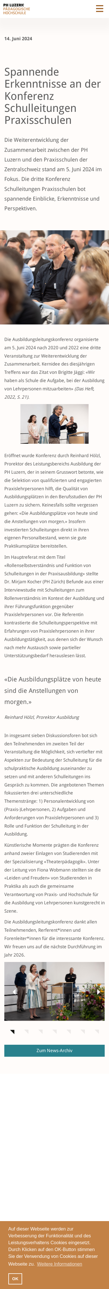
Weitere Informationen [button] (59, 1264)
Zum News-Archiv (54, 1050)
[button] (13, 991)
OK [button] (15, 1278)
